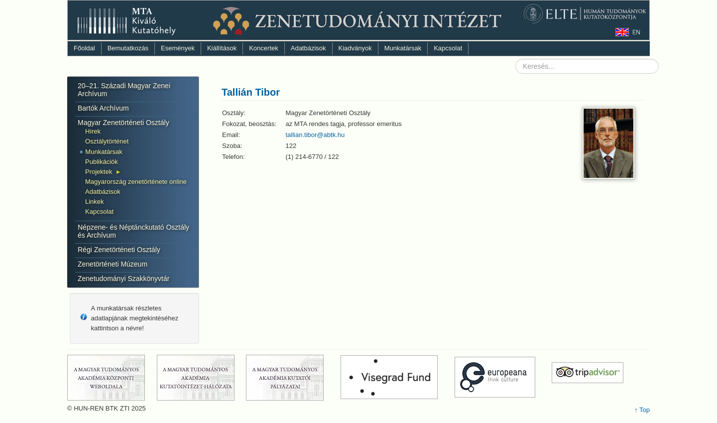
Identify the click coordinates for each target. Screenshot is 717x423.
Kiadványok (355, 48)
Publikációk (101, 161)
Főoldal (84, 48)
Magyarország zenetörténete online (136, 181)
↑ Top (642, 410)
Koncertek (263, 48)
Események (178, 48)
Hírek (93, 131)
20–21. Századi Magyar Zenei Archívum (124, 90)
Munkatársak (402, 48)
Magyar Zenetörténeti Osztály (123, 123)
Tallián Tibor (251, 92)
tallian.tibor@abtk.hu (315, 135)
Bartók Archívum (103, 108)
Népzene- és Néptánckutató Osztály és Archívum (133, 231)
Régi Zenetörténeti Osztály (119, 250)
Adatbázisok (308, 48)
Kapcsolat (448, 48)
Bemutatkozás (128, 48)
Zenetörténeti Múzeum (112, 264)
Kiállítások (222, 48)
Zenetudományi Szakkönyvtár (123, 278)
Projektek (98, 171)
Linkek (94, 201)
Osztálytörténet (106, 141)
